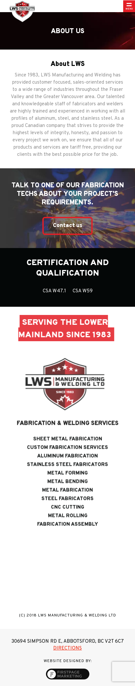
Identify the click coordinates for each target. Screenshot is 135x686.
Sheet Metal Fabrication (67, 445)
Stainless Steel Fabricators (67, 471)
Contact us (67, 225)
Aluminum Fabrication (67, 462)
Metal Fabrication (67, 496)
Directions (67, 648)
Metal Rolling (67, 522)
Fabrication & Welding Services (68, 429)
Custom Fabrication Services (67, 454)
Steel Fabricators (67, 505)
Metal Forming (67, 479)
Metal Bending (67, 488)
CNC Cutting (67, 513)
